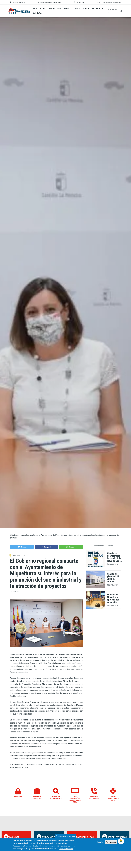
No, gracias (111, 842)
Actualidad (97, 9)
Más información (66, 849)
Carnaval (37, 13)
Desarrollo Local (18, 555)
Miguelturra (55, 9)
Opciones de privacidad (65, 836)
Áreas (66, 9)
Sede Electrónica (81, 9)
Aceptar (100, 842)
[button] (22, 547)
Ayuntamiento (39, 9)
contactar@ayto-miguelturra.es (50, 2)
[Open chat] (121, 841)
